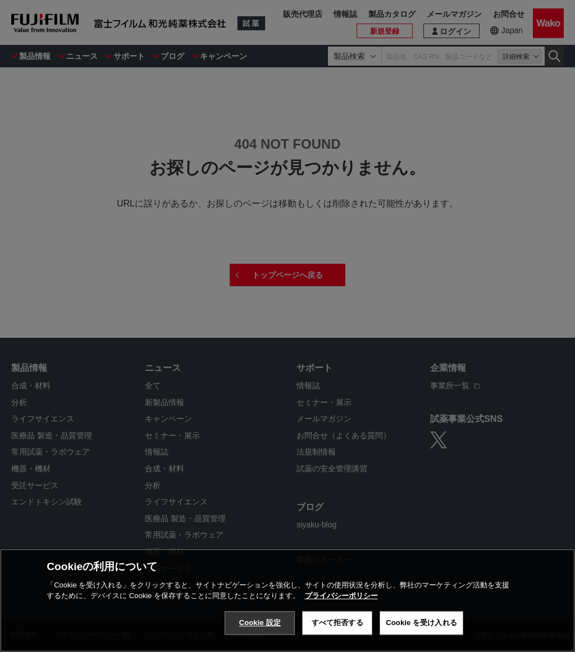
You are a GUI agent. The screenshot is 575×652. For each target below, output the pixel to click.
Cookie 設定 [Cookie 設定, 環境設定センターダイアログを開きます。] (260, 623)
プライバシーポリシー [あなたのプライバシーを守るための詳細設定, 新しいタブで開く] (341, 597)
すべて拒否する (337, 623)
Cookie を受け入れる (421, 623)
